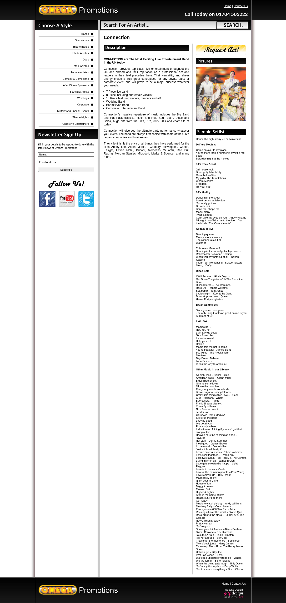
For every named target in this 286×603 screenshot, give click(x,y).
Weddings (83, 98)
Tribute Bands (81, 46)
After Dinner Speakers (76, 85)
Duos (86, 59)
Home (227, 6)
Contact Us (241, 6)
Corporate (83, 104)
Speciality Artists (79, 91)
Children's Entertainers (75, 123)
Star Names (82, 40)
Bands (85, 33)
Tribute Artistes (80, 53)
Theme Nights (81, 117)
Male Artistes (81, 66)
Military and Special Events (73, 111)
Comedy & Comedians (76, 78)
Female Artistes (80, 72)
